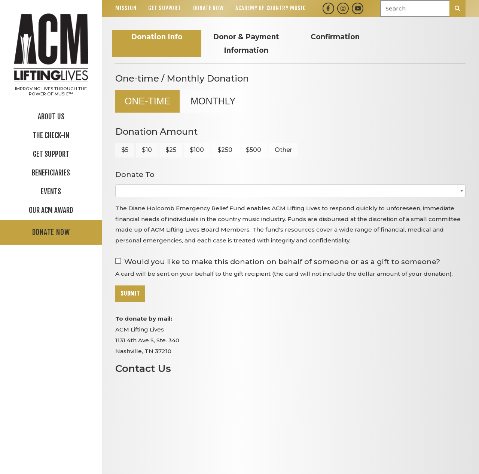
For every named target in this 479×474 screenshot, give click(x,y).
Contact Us (143, 368)
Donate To (135, 174)
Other (283, 149)
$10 (147, 149)
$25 (170, 149)
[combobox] (290, 190)
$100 (197, 149)
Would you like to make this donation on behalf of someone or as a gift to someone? (282, 261)
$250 (224, 149)
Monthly (212, 101)
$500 (253, 149)
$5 (124, 149)
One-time (147, 101)
